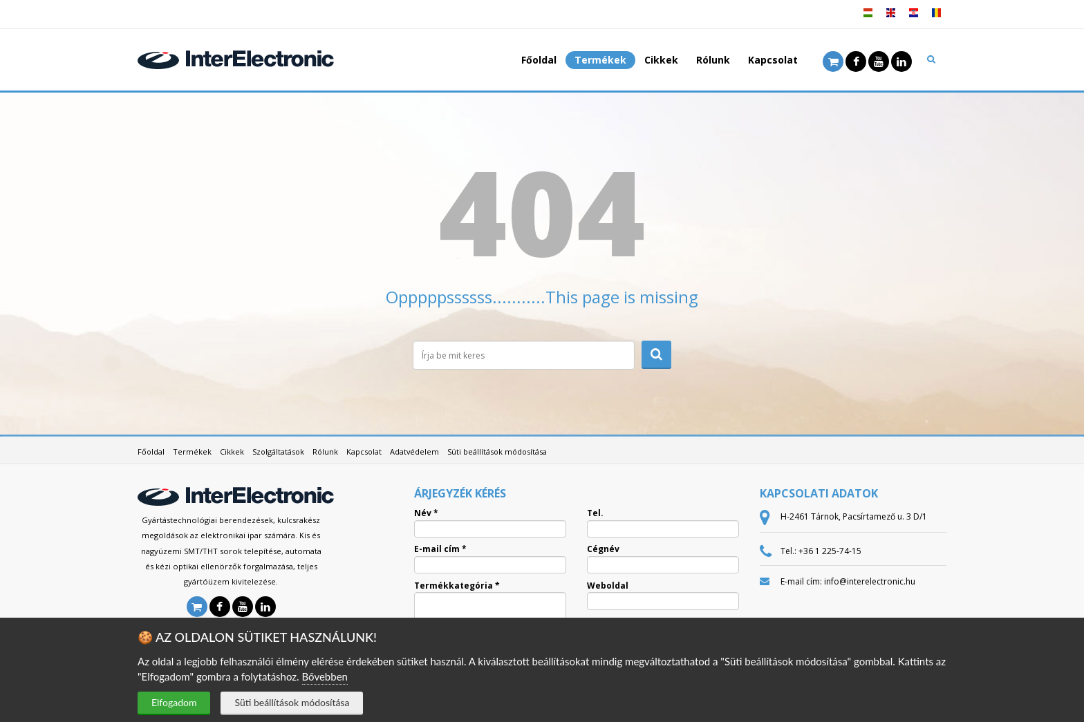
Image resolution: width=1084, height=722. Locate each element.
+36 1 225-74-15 (829, 551)
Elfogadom (173, 702)
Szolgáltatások (278, 451)
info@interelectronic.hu (869, 581)
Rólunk (713, 59)
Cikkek (661, 59)
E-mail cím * (440, 549)
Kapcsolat (773, 59)
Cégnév (603, 549)
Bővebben (325, 676)
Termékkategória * (457, 586)
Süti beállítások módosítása (291, 702)
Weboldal (607, 586)
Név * (426, 513)
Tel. (595, 513)
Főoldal (539, 59)
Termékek (600, 59)
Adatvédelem (414, 451)
